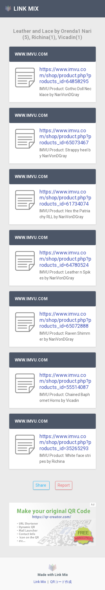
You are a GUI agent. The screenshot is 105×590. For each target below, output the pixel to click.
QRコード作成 (61, 582)
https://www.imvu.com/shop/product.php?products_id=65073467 (65, 136)
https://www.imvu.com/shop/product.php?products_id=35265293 (65, 442)
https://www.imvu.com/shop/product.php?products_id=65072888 (65, 320)
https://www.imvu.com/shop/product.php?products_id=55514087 (65, 381)
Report (64, 485)
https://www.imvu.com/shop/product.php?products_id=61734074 (65, 198)
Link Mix (40, 582)
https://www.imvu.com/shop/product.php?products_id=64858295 (65, 75)
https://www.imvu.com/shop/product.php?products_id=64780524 (65, 259)
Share (41, 485)
